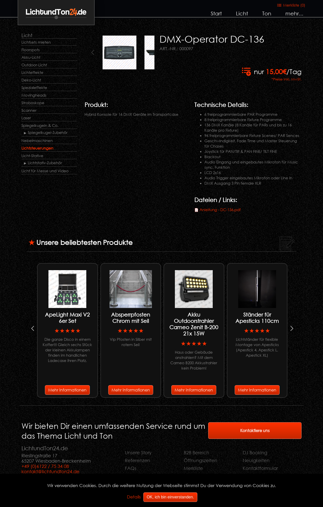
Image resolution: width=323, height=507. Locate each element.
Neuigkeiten (256, 460)
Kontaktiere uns (255, 430)
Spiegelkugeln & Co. (40, 125)
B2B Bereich (196, 452)
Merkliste (193, 468)
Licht (242, 13)
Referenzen (137, 460)
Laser (26, 117)
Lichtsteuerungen (37, 148)
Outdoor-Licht (34, 64)
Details (134, 496)
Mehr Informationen (67, 389)
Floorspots (30, 49)
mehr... (294, 13)
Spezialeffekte (34, 87)
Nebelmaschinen (37, 140)
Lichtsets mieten (36, 42)
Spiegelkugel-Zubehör (48, 132)
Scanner (29, 110)
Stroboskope (32, 102)
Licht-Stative (32, 155)
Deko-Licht (31, 79)
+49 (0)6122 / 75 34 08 (45, 466)
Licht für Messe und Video (45, 170)
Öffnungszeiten (200, 460)
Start (216, 13)
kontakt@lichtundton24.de (50, 471)
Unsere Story (138, 452)
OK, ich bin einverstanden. (170, 497)
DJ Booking (255, 452)
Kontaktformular (260, 468)
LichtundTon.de (56, 12)
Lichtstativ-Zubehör (45, 162)
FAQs (130, 468)
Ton (266, 13)
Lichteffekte (32, 72)
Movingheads (33, 95)
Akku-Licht (30, 57)
